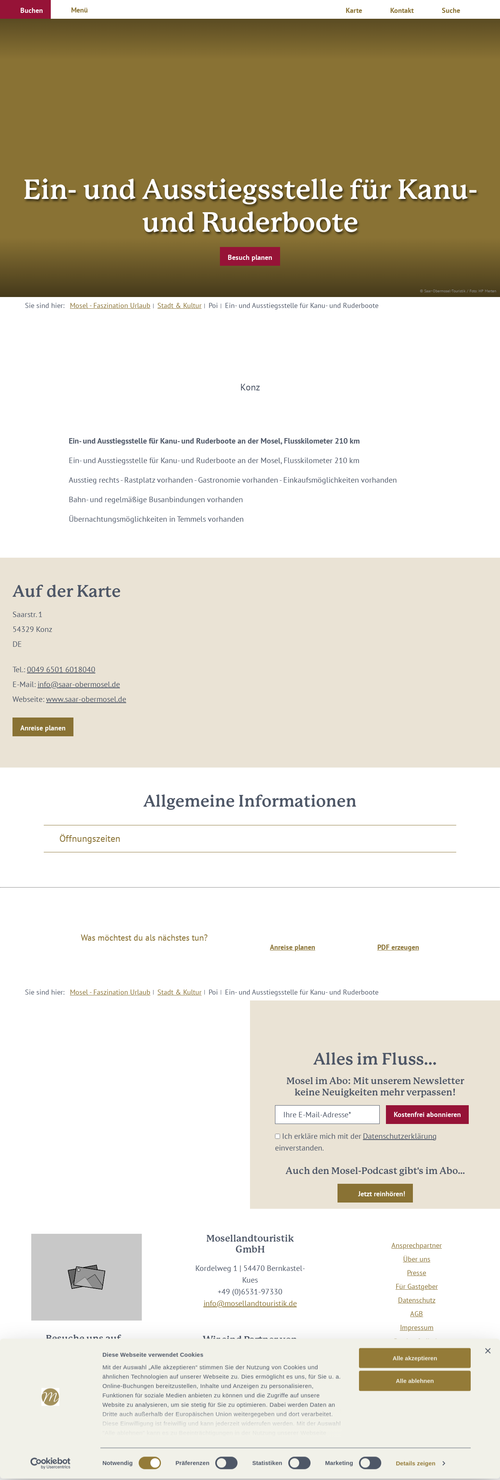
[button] (25, 9)
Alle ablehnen (415, 1382)
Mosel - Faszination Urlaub (110, 305)
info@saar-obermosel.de (79, 684)
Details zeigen (415, 1464)
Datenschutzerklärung (400, 1136)
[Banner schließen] (488, 1352)
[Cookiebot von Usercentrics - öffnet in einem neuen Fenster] (50, 1465)
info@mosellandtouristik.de (250, 1303)
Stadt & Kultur (179, 305)
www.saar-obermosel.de (86, 699)
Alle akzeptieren (415, 1359)
